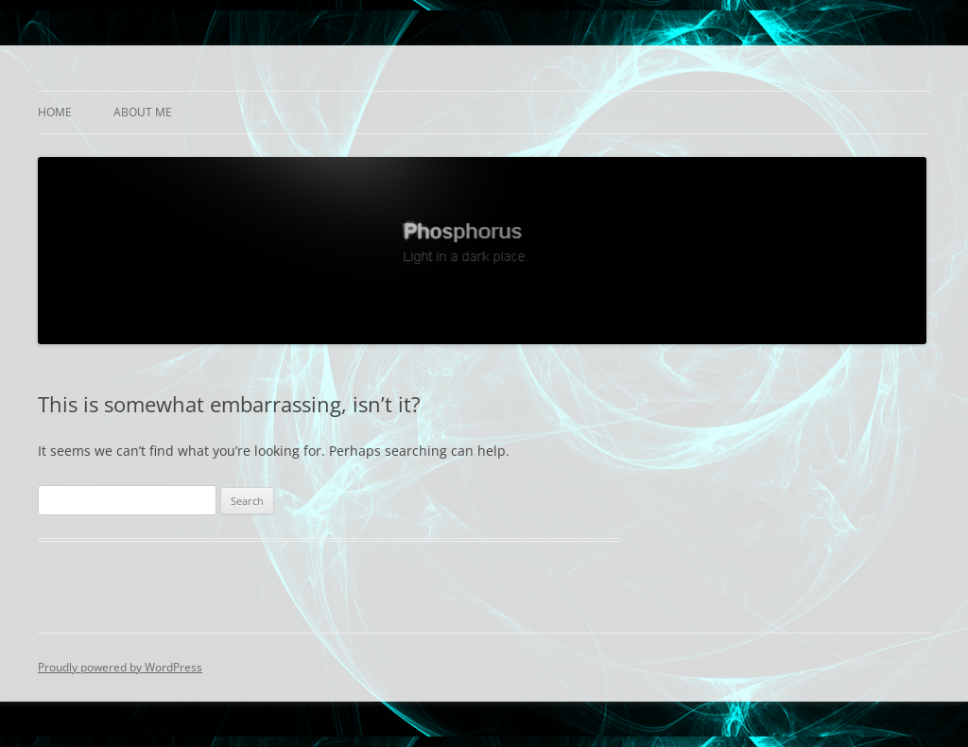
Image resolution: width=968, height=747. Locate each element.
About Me (142, 112)
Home (55, 112)
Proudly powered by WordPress (120, 667)
